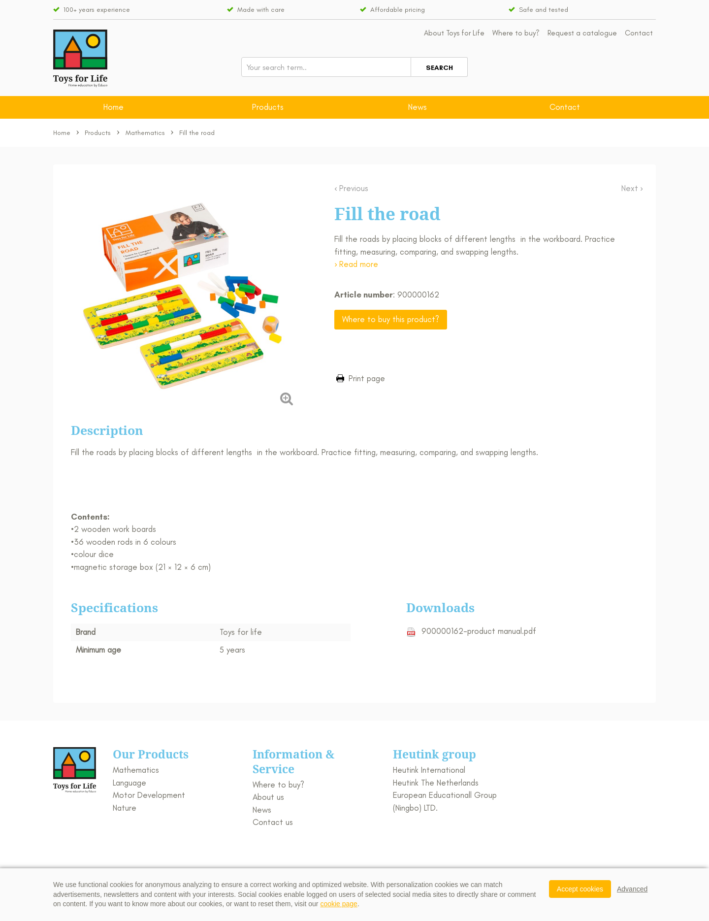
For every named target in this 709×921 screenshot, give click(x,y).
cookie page (338, 904)
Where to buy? (516, 33)
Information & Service (293, 761)
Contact (639, 33)
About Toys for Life (454, 33)
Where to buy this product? (390, 319)
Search (439, 68)
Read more (358, 264)
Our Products (151, 754)
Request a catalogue (582, 33)
